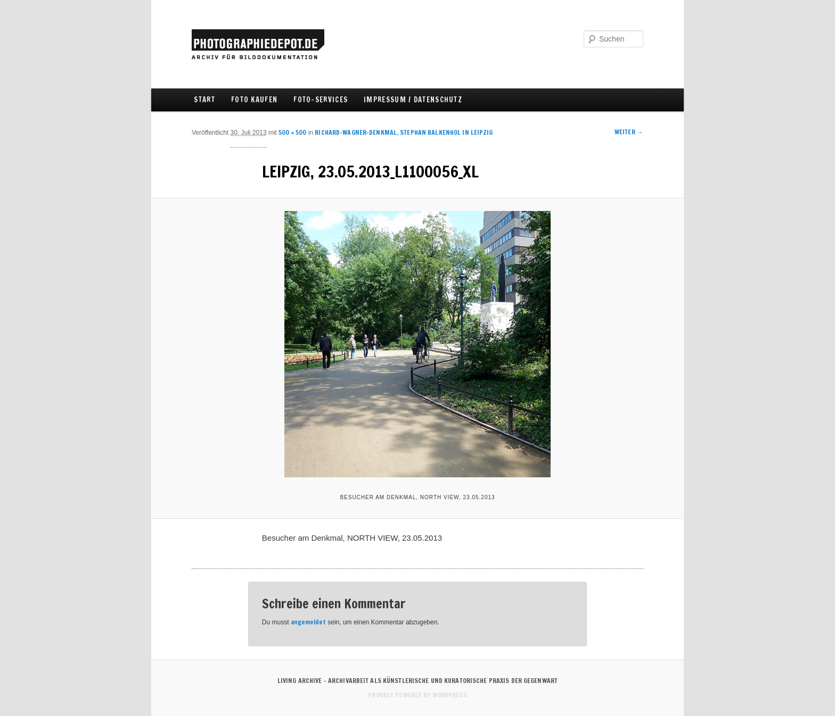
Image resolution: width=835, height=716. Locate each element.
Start (204, 99)
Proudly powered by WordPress (417, 694)
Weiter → (629, 131)
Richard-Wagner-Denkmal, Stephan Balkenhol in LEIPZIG (404, 132)
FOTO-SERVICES (320, 99)
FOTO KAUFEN (254, 99)
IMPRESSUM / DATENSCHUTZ (413, 99)
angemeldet (308, 621)
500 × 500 (292, 132)
